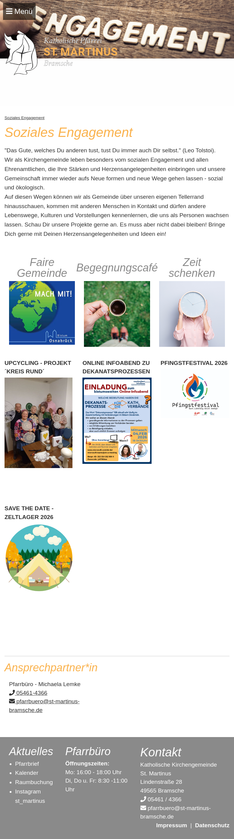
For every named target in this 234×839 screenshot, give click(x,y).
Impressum (171, 825)
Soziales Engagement (24, 118)
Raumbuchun (32, 782)
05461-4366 (28, 693)
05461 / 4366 (160, 799)
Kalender (26, 773)
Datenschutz (212, 825)
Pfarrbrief (27, 764)
